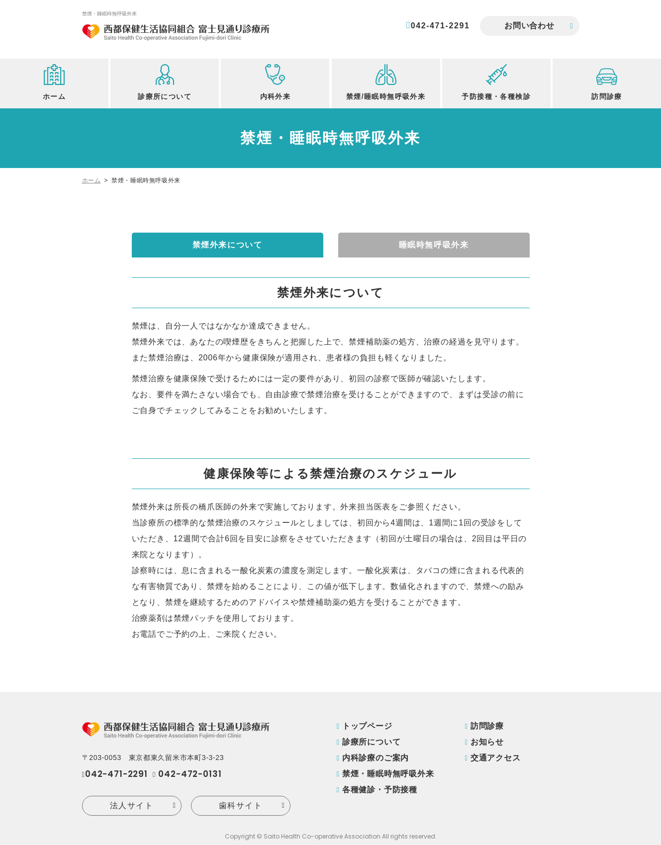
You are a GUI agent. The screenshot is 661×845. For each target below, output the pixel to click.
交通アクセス (496, 758)
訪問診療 (487, 726)
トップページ (367, 726)
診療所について (371, 742)
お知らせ (487, 742)
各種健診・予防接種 (379, 789)
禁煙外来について (227, 245)
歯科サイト (241, 805)
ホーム (91, 180)
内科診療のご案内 (375, 758)
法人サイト (132, 805)
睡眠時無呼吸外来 (434, 245)
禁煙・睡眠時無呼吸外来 (388, 773)
